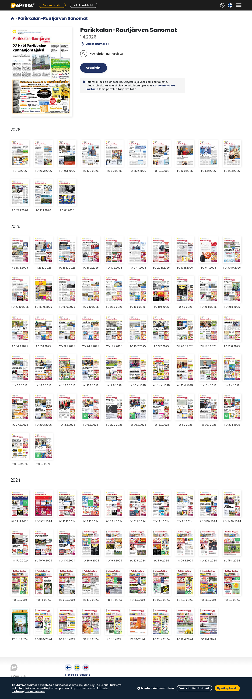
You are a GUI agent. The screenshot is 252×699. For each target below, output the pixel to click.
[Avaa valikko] (238, 5)
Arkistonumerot (94, 44)
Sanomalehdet (52, 5)
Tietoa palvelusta (77, 675)
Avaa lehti (93, 68)
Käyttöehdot (74, 679)
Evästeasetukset (77, 687)
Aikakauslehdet (83, 5)
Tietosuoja (72, 683)
